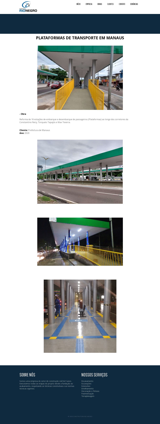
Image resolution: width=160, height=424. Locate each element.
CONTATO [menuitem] (122, 4)
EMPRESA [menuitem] (89, 4)
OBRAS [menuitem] (99, 4)
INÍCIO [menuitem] (78, 4)
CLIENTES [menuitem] (110, 4)
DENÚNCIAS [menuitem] (134, 4)
